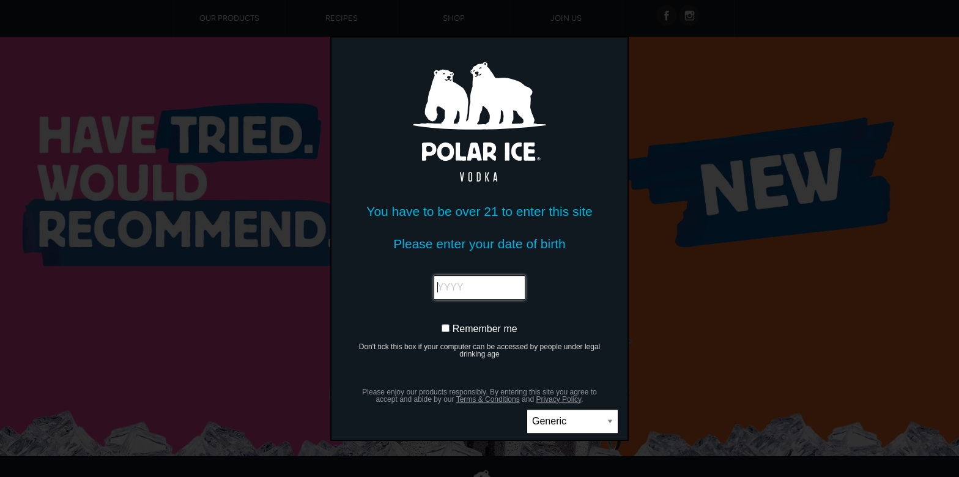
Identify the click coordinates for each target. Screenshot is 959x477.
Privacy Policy (558, 399)
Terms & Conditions (488, 399)
